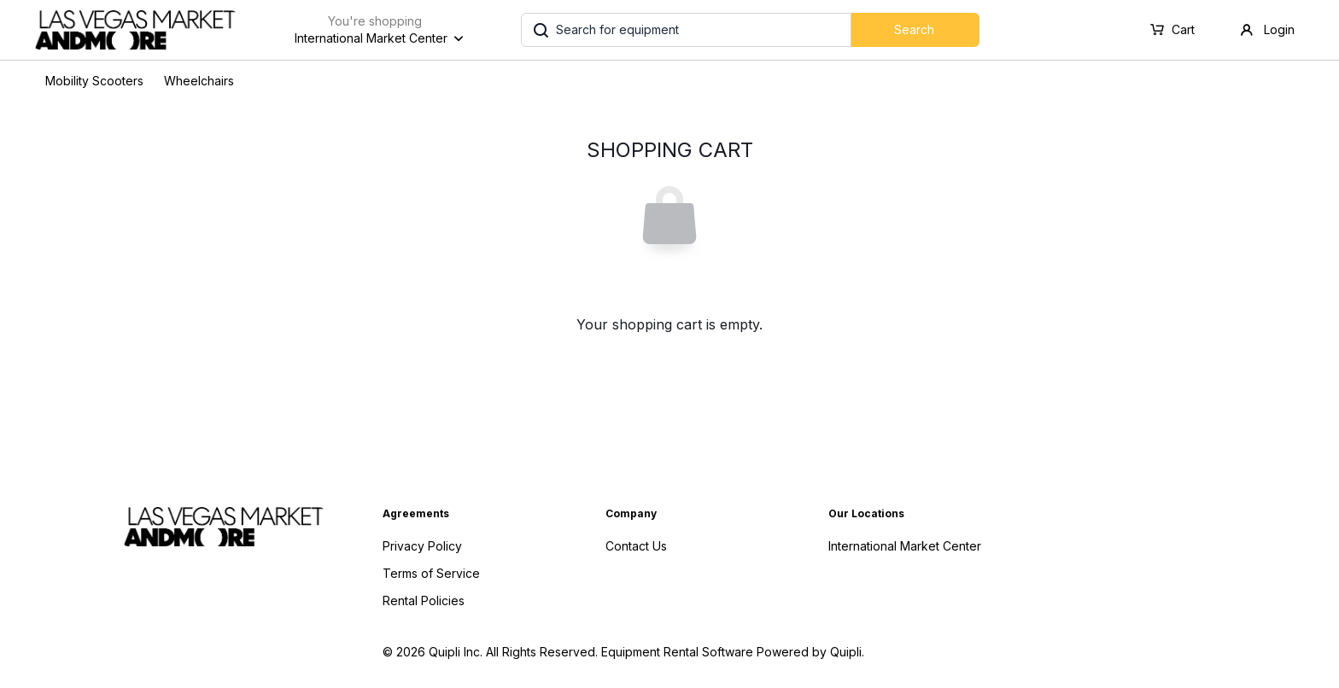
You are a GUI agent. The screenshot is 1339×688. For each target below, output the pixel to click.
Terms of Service (431, 573)
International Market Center (904, 546)
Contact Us (636, 546)
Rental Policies (424, 600)
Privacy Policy (422, 546)
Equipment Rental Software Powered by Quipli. (732, 651)
